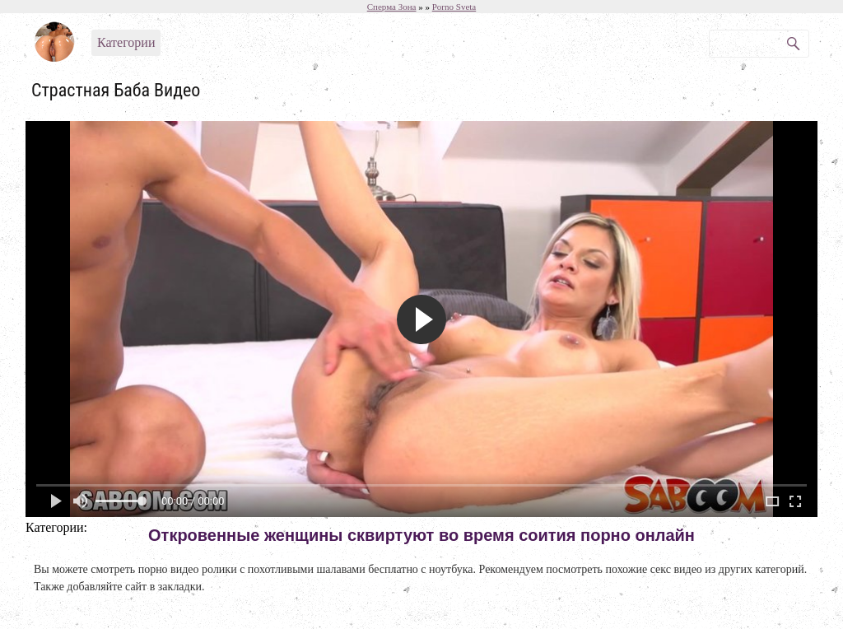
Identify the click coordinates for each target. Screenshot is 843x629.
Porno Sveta (454, 7)
